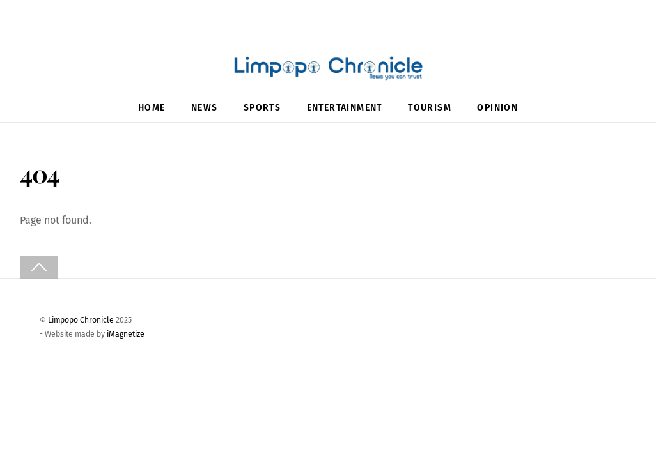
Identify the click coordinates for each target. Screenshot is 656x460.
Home (152, 107)
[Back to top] (39, 267)
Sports (262, 107)
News (204, 107)
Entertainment (344, 107)
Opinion (497, 107)
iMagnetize (125, 334)
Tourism (429, 107)
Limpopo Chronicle (81, 320)
